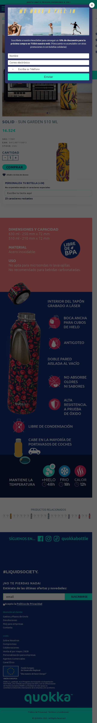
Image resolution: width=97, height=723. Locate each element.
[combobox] (12, 69)
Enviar (48, 76)
